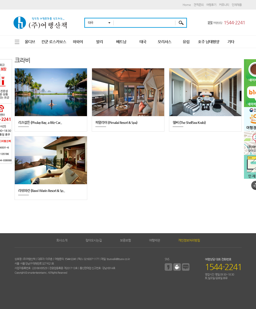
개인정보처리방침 (189, 240)
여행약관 (154, 240)
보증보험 (125, 240)
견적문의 (199, 4)
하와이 (78, 41)
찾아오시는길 (93, 240)
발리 (99, 41)
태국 (142, 41)
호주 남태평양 (208, 41)
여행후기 (211, 4)
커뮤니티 (224, 4)
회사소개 (61, 240)
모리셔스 (164, 41)
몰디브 (30, 41)
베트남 (121, 41)
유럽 (186, 41)
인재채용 (237, 4)
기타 (230, 41)
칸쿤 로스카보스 (53, 41)
